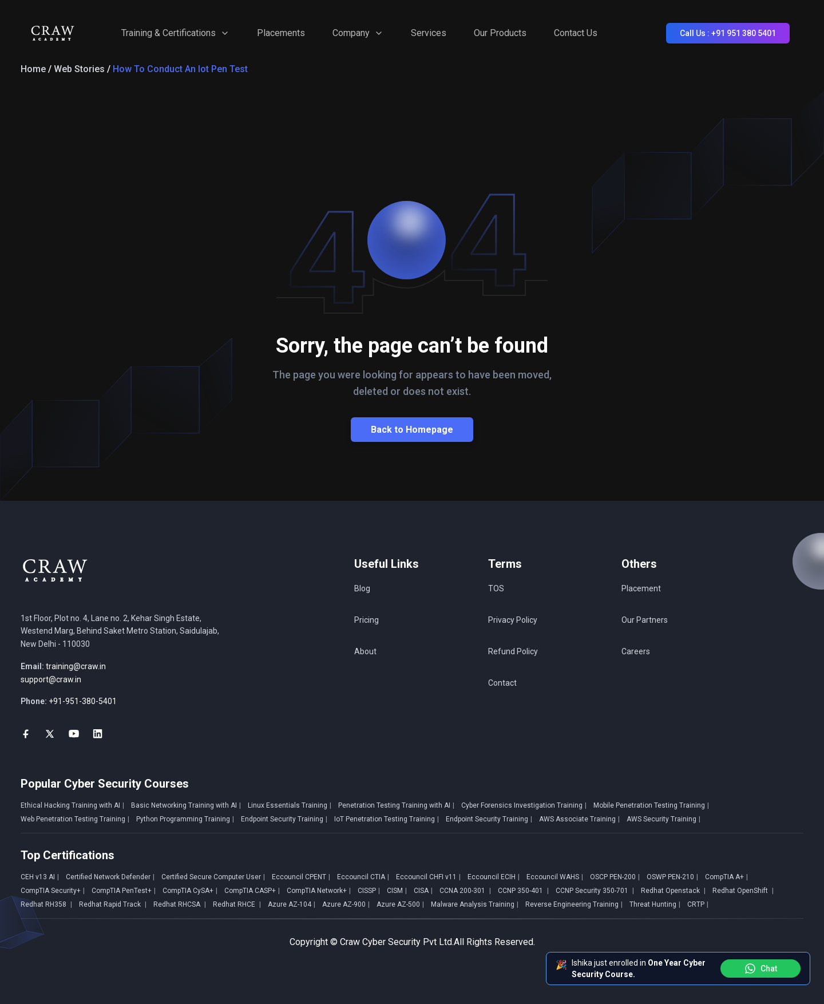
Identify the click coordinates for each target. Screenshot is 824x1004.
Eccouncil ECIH (494, 877)
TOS (496, 588)
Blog (362, 588)
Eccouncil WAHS (554, 877)
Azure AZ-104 (291, 904)
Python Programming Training (185, 819)
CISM (397, 891)
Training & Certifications (175, 32)
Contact (502, 682)
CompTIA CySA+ (190, 891)
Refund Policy (513, 651)
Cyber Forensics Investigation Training (524, 805)
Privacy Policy (512, 619)
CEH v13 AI (40, 877)
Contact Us (575, 32)
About (365, 651)
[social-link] (26, 734)
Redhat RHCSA (179, 904)
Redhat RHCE (237, 904)
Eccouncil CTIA (363, 877)
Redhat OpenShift (743, 891)
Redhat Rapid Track (112, 904)
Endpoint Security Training (284, 819)
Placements (281, 32)
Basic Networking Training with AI (186, 805)
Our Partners (644, 619)
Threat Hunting (654, 904)
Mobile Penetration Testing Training (651, 805)
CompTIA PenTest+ (124, 891)
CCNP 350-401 (523, 891)
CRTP (697, 904)
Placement (641, 588)
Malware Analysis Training (474, 904)
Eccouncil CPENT (301, 877)
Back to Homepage (412, 429)
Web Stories (79, 69)
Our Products (500, 32)
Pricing (366, 619)
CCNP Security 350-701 (595, 891)
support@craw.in (51, 679)
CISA (423, 891)
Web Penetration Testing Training (75, 819)
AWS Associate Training (579, 819)
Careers (635, 651)
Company (357, 32)
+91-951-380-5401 (83, 701)
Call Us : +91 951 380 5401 (728, 33)
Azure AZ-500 (400, 904)
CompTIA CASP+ (252, 891)
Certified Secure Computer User (213, 877)
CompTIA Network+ (319, 891)
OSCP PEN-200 (615, 877)
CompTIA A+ (726, 877)
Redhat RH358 (46, 904)
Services (428, 32)
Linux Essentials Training (289, 805)
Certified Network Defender (110, 877)
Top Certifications (67, 855)
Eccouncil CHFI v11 (428, 877)
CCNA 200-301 (465, 891)
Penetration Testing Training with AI (396, 805)
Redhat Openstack (673, 891)
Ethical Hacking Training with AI (72, 805)
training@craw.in (76, 666)
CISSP (369, 891)
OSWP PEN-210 (672, 877)
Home (33, 69)
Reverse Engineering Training (574, 904)
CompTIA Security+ (53, 891)
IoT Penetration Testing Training (386, 819)
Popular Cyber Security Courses (105, 783)
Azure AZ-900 (346, 904)
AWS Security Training (663, 819)
